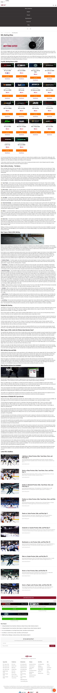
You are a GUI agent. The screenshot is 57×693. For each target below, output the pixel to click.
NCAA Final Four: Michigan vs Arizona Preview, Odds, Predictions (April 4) (16, 634)
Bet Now (7, 76)
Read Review (7, 78)
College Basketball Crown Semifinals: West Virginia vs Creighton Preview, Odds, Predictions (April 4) (21, 628)
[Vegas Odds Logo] (3, 5)
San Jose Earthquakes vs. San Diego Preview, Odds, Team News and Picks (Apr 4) (18, 630)
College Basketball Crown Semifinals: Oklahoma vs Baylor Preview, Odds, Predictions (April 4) (20, 625)
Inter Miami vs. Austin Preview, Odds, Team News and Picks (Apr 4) (15, 632)
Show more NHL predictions (28, 597)
